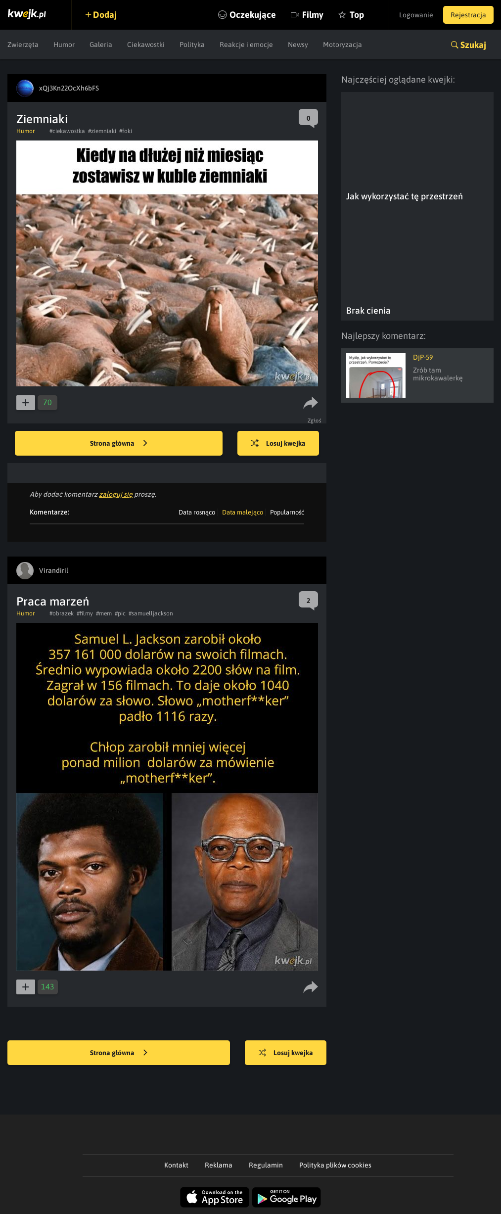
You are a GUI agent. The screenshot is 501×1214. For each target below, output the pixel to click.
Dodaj (105, 14)
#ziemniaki (102, 131)
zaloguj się (116, 494)
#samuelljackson (151, 613)
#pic (120, 613)
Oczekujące (252, 14)
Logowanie (416, 15)
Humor (64, 44)
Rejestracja (468, 15)
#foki (125, 131)
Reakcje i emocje (246, 44)
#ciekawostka (67, 131)
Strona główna (118, 443)
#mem (104, 613)
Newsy (298, 44)
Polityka (192, 44)
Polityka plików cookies (335, 1165)
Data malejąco (242, 512)
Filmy (312, 14)
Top (357, 14)
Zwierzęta (23, 44)
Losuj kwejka (278, 443)
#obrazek (61, 613)
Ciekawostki (146, 44)
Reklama (218, 1165)
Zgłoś (315, 420)
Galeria (101, 44)
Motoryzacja (342, 44)
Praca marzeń (52, 601)
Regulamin (266, 1165)
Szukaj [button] (473, 45)
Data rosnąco (197, 512)
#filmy (85, 613)
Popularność (287, 512)
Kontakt (176, 1165)
